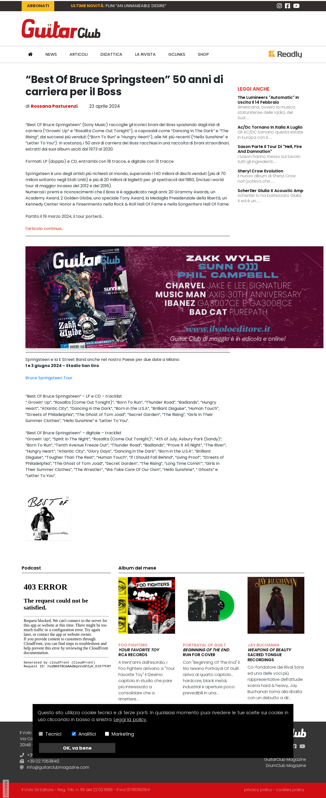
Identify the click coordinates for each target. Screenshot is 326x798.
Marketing (123, 734)
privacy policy (258, 790)
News (51, 54)
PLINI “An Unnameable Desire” (135, 6)
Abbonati (38, 6)
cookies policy (290, 790)
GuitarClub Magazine (285, 759)
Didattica (111, 54)
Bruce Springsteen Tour (49, 378)
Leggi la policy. (130, 719)
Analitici (87, 734)
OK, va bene (77, 748)
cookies (6, 788)
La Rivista (145, 54)
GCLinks (176, 54)
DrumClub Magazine (286, 765)
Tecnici (53, 734)
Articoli (79, 54)
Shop (203, 54)
